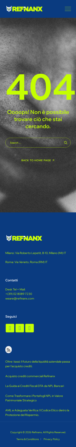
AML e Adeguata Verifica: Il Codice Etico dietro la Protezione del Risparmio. (37, 412)
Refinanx (37, 432)
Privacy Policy (52, 439)
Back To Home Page (36, 160)
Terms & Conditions (27, 439)
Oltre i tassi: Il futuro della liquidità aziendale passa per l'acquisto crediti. (37, 364)
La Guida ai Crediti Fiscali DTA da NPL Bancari (34, 386)
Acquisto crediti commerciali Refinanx (30, 376)
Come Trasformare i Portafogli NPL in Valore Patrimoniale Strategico (34, 398)
